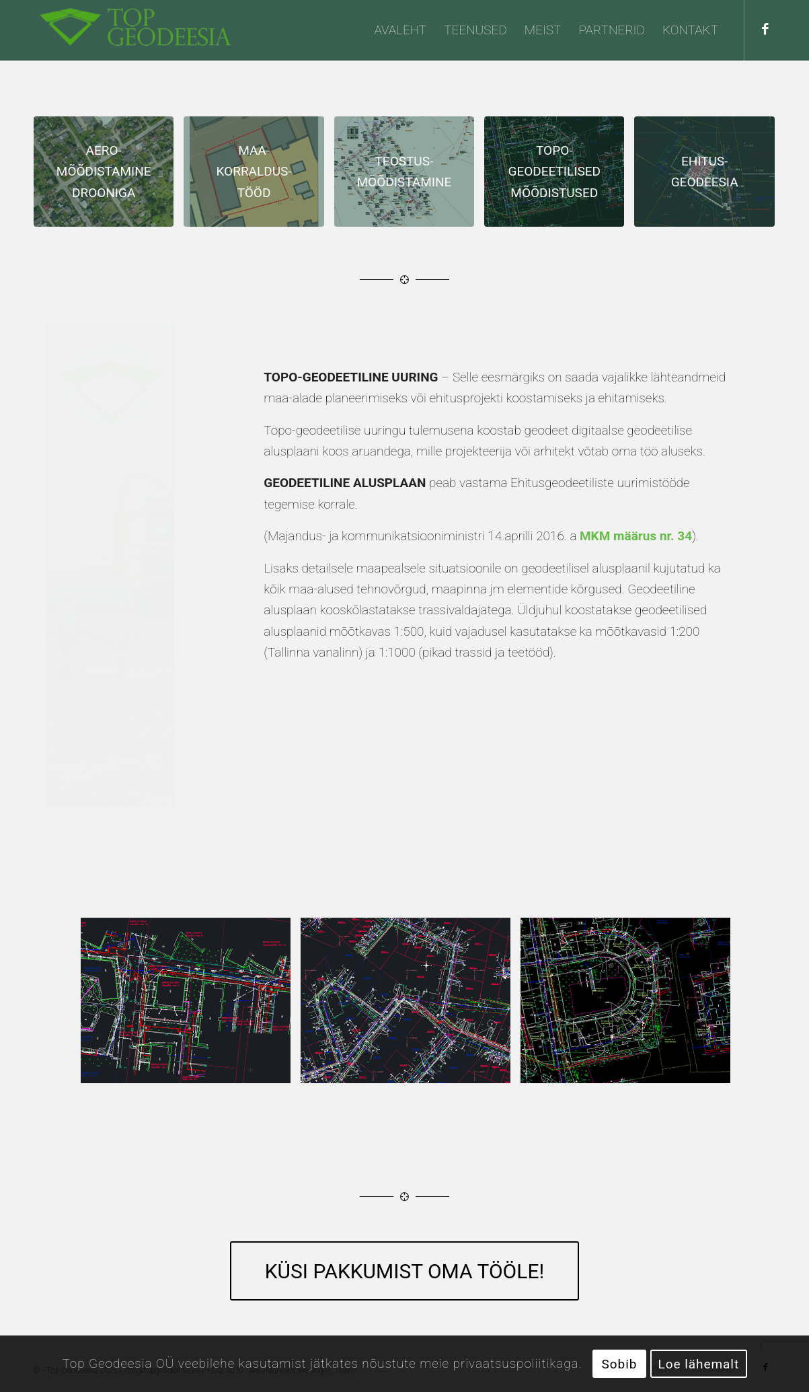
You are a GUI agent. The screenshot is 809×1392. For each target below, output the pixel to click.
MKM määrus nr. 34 (636, 536)
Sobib (620, 1364)
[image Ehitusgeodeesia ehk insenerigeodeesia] (709, 176)
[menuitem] (401, 30)
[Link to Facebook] (765, 30)
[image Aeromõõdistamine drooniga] (109, 176)
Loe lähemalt (699, 1364)
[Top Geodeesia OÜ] (134, 30)
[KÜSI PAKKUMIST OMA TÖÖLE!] (404, 1271)
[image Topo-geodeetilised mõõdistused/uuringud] (559, 176)
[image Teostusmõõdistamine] (409, 176)
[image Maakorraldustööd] (259, 176)
